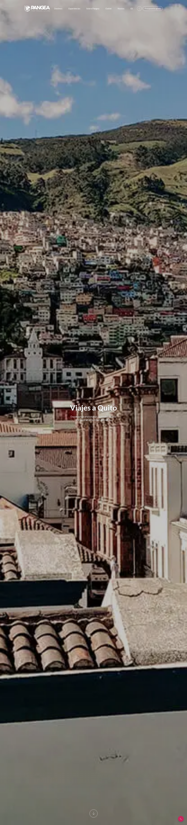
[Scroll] (94, 813)
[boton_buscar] (139, 8)
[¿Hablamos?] (181, 819)
